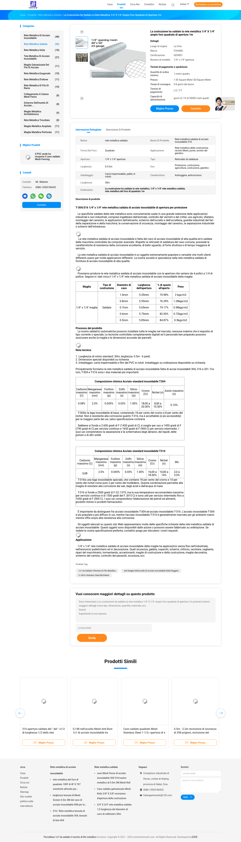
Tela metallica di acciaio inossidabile (41, 57)
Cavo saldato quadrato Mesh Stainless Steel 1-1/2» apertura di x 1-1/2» (144, 732)
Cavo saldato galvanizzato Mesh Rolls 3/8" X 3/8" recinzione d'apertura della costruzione (114, 794)
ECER (194, 837)
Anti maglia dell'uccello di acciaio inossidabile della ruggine (151, 571)
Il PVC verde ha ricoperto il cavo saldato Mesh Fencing (47, 157)
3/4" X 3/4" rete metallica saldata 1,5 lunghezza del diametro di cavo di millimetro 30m (114, 809)
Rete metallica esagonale (41, 73)
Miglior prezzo (164, 108)
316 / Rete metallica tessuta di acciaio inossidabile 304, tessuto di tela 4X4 (70, 816)
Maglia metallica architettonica (41, 112)
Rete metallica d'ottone (41, 79)
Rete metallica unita (41, 50)
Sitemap (24, 792)
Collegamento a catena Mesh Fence (41, 95)
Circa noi (24, 782)
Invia (92, 638)
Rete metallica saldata (41, 44)
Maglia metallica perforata (41, 132)
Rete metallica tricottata (41, 120)
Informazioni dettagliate (88, 129)
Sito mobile (26, 796)
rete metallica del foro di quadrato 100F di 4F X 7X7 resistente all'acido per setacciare (67, 784)
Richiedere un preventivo (208, 4)
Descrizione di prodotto (118, 129)
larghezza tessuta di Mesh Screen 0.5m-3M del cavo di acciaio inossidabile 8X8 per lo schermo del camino (69, 800)
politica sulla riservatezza (26, 803)
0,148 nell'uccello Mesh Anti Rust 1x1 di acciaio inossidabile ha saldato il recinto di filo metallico (92, 732)
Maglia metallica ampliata (41, 126)
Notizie (23, 787)
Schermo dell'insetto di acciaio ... (41, 104)
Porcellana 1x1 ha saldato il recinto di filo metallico (70, 837)
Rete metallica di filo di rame (41, 86)
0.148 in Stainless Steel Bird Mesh (93, 575)
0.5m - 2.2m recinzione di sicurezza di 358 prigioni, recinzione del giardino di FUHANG (195, 732)
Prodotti (24, 778)
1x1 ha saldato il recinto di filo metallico (97, 571)
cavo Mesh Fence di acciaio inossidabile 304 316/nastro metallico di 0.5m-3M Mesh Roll (113, 778)
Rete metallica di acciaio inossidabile (41, 36)
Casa (22, 773)
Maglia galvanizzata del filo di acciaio (41, 66)
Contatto (41, 205)
